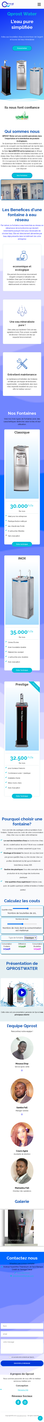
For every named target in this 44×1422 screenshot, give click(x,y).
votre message (8, 1342)
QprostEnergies (21, 1415)
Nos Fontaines (22, 175)
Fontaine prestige (14, 1240)
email (5, 1334)
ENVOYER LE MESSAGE (22, 1363)
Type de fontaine (16, 938)
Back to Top (40, 1418)
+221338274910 (23, 1273)
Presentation (22, 48)
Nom (5, 1326)
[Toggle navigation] (39, 4)
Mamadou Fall (23, 1390)
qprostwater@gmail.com (23, 1276)
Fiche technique (22, 544)
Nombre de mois (22, 919)
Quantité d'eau (7, 910)
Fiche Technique (22, 670)
